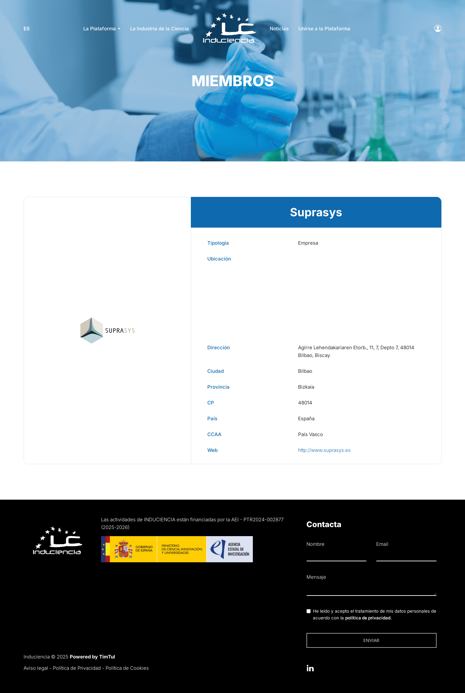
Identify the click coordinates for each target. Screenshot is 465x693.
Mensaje (316, 577)
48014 (305, 403)
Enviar (371, 640)
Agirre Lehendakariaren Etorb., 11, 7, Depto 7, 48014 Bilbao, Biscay (356, 351)
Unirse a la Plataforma (324, 28)
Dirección (218, 347)
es (27, 28)
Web (212, 450)
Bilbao (305, 371)
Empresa (308, 243)
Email (382, 544)
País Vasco (310, 434)
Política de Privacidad (77, 668)
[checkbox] (308, 611)
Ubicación (219, 259)
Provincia (218, 387)
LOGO (229, 15)
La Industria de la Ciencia (159, 28)
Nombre (315, 544)
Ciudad (215, 371)
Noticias (279, 28)
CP (210, 403)
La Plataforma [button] (101, 28)
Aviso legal (36, 668)
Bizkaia (306, 387)
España (306, 418)
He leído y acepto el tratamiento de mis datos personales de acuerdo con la (374, 614)
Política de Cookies (127, 668)
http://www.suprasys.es (324, 450)
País (212, 418)
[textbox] (371, 589)
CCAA (214, 434)
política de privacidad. (368, 617)
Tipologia (218, 243)
